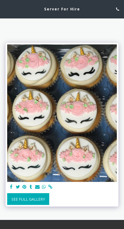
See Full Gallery (28, 199)
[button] (5, 8)
